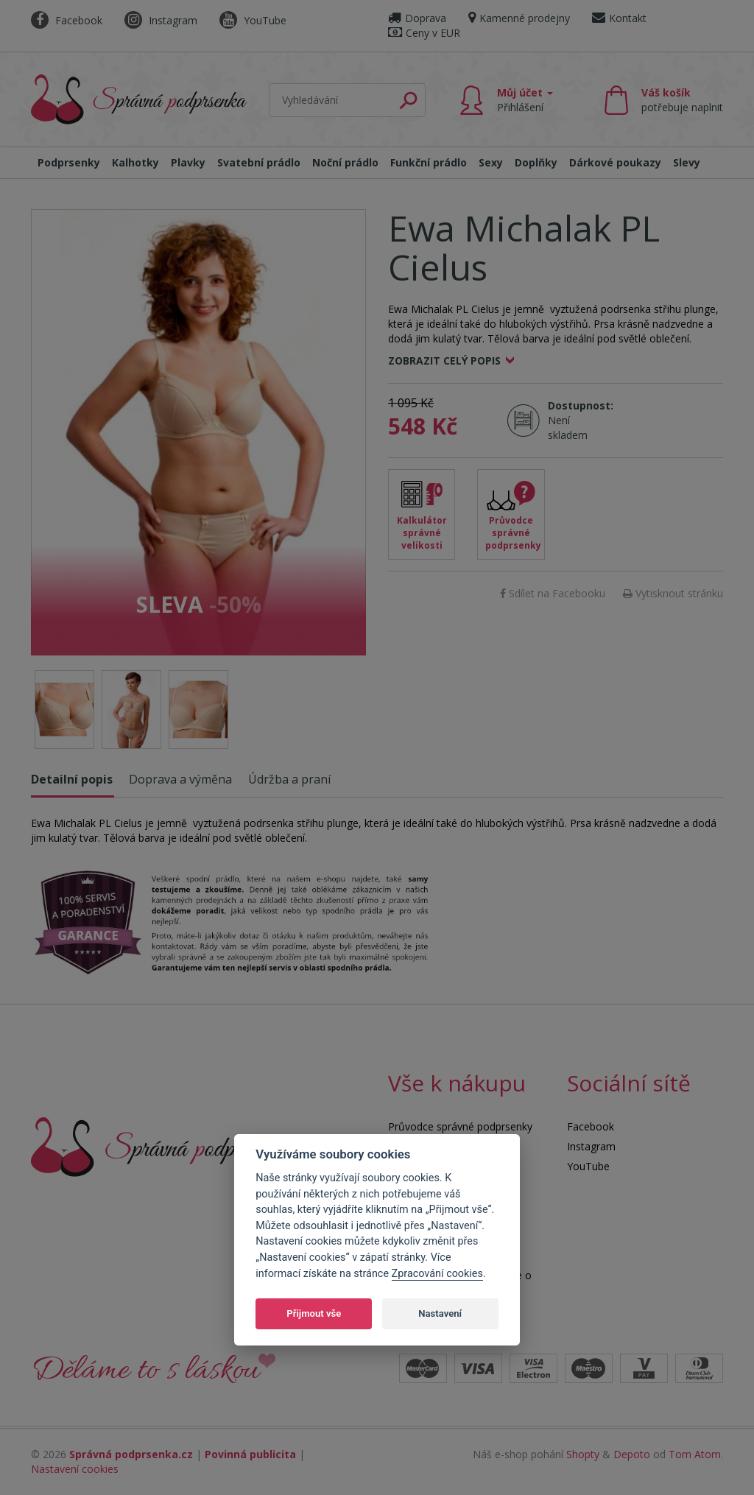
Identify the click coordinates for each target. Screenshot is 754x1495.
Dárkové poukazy (615, 162)
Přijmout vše (313, 1313)
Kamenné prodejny (519, 18)
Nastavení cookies (75, 1469)
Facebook (66, 20)
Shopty (582, 1454)
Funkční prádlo (428, 162)
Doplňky (536, 162)
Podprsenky (69, 162)
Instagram (160, 20)
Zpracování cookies (437, 1273)
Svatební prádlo (258, 162)
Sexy (491, 162)
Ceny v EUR (424, 33)
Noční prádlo (345, 162)
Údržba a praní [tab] (289, 779)
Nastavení (440, 1313)
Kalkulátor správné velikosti (422, 533)
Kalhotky (135, 162)
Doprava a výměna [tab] (180, 779)
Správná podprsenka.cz (131, 1454)
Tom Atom (695, 1454)
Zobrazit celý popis (444, 360)
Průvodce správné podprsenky (513, 533)
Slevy (686, 162)
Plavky (188, 162)
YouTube (252, 20)
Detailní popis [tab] (72, 779)
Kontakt (619, 18)
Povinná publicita (250, 1454)
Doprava (417, 18)
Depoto (631, 1454)
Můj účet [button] (525, 99)
